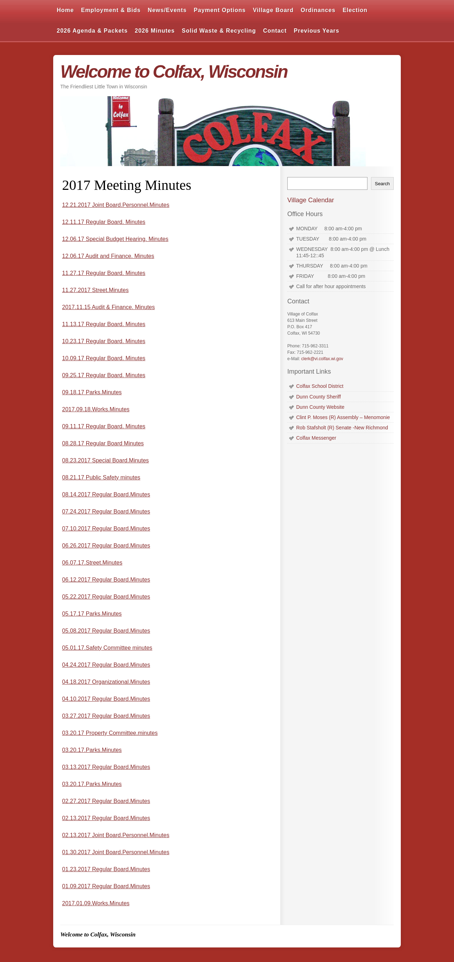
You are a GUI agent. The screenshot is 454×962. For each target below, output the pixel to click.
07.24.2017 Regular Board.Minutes (106, 512)
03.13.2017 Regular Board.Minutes (106, 767)
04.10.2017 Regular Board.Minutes (106, 699)
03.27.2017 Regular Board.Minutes (106, 716)
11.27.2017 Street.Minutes (95, 290)
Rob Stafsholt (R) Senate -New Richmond (342, 427)
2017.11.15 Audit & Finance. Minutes (108, 307)
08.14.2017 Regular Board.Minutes (106, 494)
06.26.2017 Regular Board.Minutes (106, 546)
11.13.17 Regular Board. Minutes (103, 324)
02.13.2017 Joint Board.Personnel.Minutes (115, 835)
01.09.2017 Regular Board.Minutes (106, 886)
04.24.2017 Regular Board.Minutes (106, 665)
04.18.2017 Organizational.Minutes (106, 682)
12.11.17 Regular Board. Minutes (103, 222)
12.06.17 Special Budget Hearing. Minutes (115, 239)
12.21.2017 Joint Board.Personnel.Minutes (115, 205)
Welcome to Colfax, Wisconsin (173, 72)
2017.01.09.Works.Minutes (95, 903)
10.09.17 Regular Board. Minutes (103, 358)
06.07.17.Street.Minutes (92, 563)
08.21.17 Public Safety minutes (101, 477)
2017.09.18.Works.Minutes (95, 409)
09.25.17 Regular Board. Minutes (103, 375)
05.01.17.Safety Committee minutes (107, 648)
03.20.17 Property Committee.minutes (109, 733)
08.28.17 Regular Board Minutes (103, 443)
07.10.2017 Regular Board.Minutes (106, 529)
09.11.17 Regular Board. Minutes (103, 426)
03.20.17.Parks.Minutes (92, 750)
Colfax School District (319, 386)
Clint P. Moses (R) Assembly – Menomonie (343, 417)
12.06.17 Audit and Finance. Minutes (108, 256)
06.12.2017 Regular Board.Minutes (106, 580)
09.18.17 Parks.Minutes (92, 392)
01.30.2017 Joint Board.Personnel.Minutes (115, 852)
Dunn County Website (320, 407)
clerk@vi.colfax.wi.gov (322, 358)
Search (382, 183)
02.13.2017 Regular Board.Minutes (106, 818)
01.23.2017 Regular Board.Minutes (106, 869)
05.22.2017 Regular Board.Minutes (106, 597)
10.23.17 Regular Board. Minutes (103, 341)
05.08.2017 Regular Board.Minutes (106, 631)
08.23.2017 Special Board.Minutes (105, 460)
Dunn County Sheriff (318, 397)
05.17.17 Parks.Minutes (92, 614)
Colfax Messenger (316, 438)
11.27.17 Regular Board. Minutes (103, 273)
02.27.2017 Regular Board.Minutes (106, 801)
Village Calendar (310, 200)
